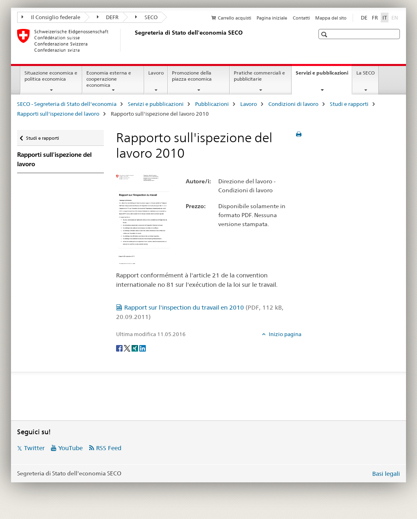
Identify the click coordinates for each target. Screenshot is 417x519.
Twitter (34, 448)
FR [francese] (375, 17)
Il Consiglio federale (51, 17)
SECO (146, 17)
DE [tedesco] (364, 17)
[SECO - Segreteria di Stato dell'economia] (133, 40)
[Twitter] (128, 347)
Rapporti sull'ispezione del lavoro (58, 113)
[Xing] (135, 347)
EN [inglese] (395, 17)
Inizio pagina (284, 334)
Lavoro (156, 73)
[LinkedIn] (142, 347)
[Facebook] (120, 347)
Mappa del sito (331, 18)
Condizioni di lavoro (293, 104)
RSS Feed (108, 448)
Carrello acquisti (234, 18)
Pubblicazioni (212, 104)
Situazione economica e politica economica (50, 76)
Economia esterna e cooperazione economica (108, 79)
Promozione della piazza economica (192, 76)
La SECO (365, 73)
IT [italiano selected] (384, 17)
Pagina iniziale (272, 18)
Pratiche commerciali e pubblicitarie (259, 76)
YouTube (70, 448)
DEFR (108, 17)
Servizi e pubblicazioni (324, 75)
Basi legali (386, 473)
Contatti (301, 18)
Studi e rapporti (349, 104)
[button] (325, 34)
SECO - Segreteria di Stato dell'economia (66, 104)
